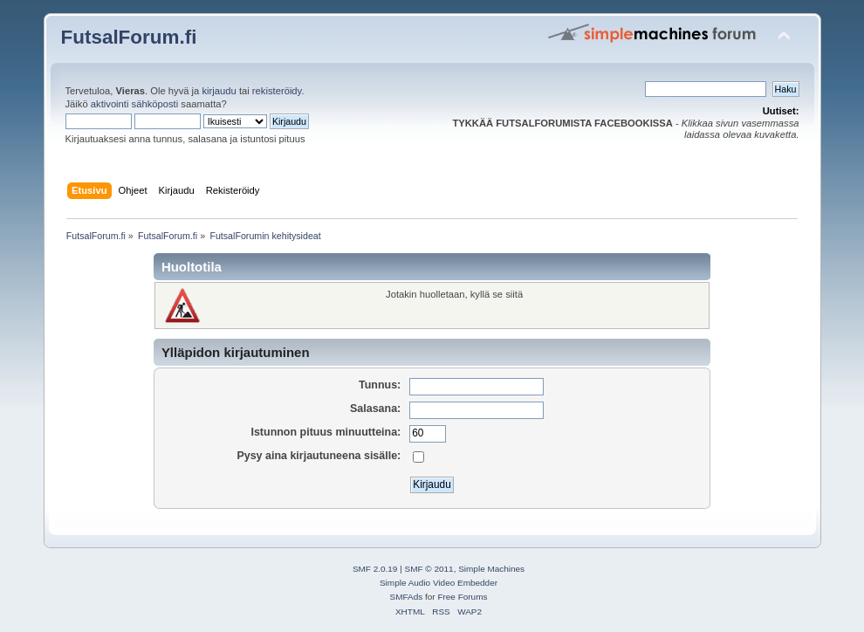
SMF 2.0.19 (375, 569)
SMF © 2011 (429, 569)
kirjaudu (219, 91)
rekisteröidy (277, 91)
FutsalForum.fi (129, 37)
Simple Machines (491, 569)
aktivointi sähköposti (134, 104)
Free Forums (462, 596)
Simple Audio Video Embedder (438, 582)
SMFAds (406, 596)
